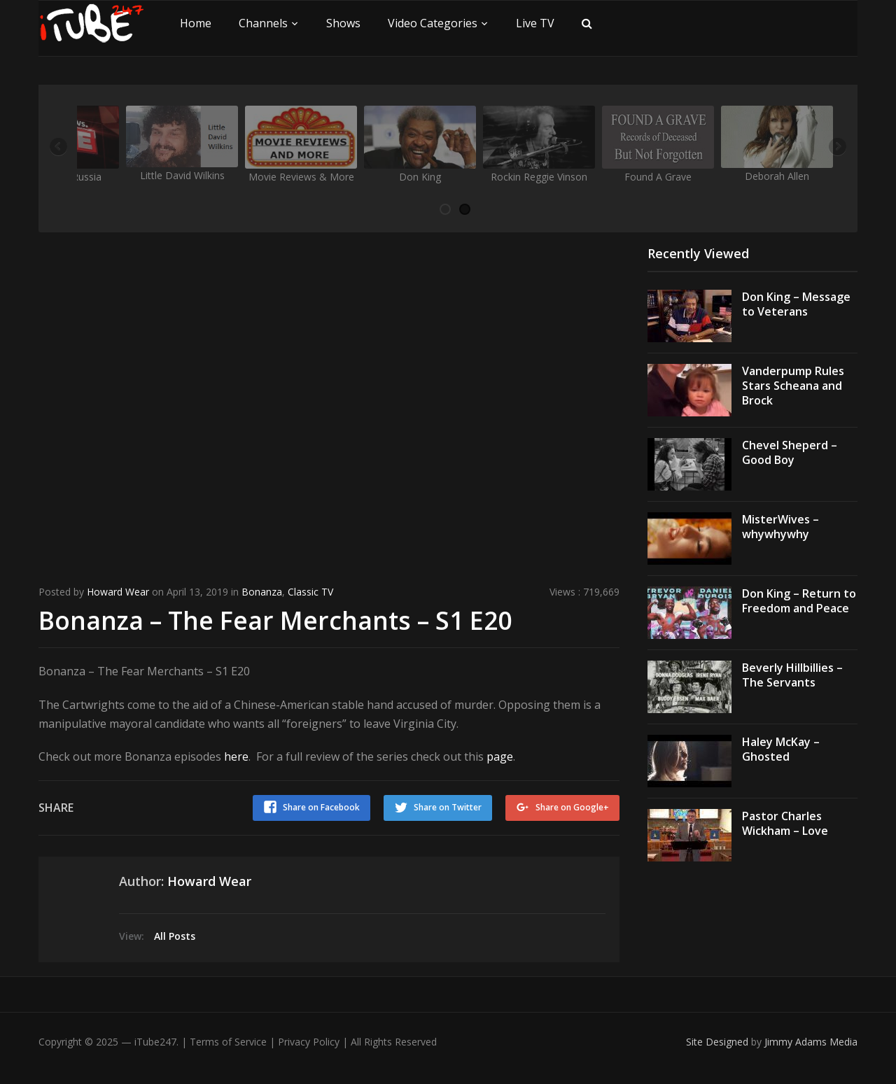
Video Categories (432, 23)
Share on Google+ (572, 806)
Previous (59, 147)
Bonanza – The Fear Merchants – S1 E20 (276, 620)
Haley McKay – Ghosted (781, 749)
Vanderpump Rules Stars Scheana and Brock (793, 385)
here (236, 755)
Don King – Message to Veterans (796, 304)
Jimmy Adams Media (811, 1040)
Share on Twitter (447, 806)
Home (195, 23)
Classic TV (310, 591)
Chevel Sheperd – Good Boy (789, 452)
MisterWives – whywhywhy (780, 527)
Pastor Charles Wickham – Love (785, 823)
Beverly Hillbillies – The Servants (792, 675)
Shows (343, 23)
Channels (263, 23)
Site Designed (718, 1040)
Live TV (535, 23)
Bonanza (261, 591)
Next (836, 147)
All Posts (174, 934)
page (499, 755)
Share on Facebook (319, 806)
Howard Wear (118, 591)
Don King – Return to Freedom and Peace (799, 601)
